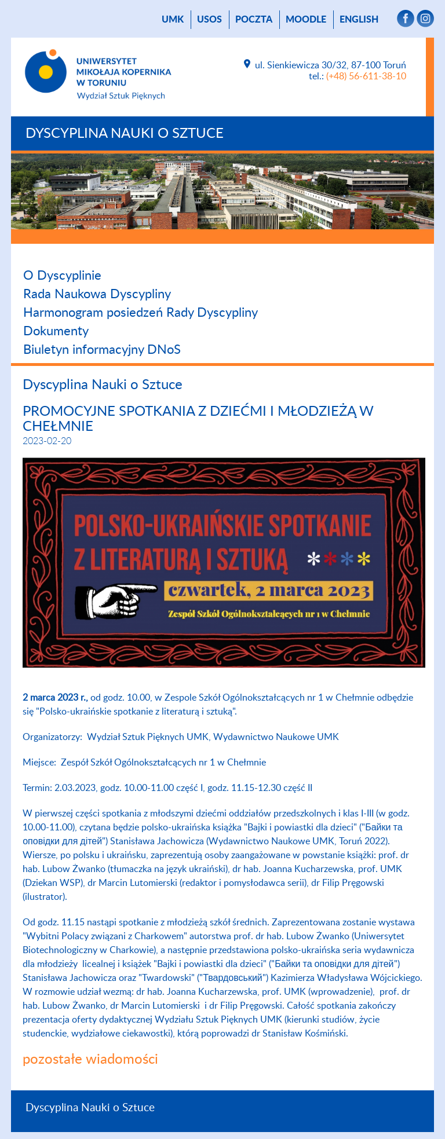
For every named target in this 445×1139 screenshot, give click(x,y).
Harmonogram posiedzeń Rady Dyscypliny (140, 312)
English (359, 19)
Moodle (306, 19)
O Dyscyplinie (62, 275)
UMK (173, 19)
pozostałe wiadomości (90, 1060)
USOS (209, 19)
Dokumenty (56, 331)
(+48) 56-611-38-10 (366, 76)
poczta (253, 19)
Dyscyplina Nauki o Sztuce (124, 134)
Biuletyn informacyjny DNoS (102, 349)
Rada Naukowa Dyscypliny (97, 294)
